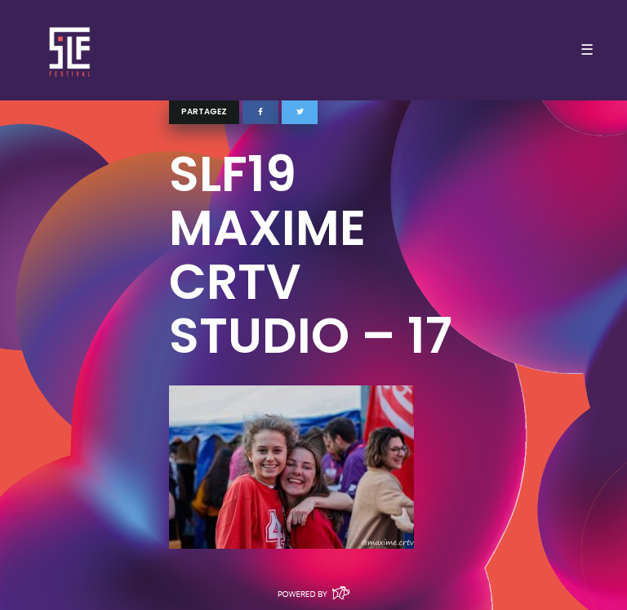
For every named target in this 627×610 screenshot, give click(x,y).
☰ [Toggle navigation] (587, 50)
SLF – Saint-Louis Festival (70, 50)
